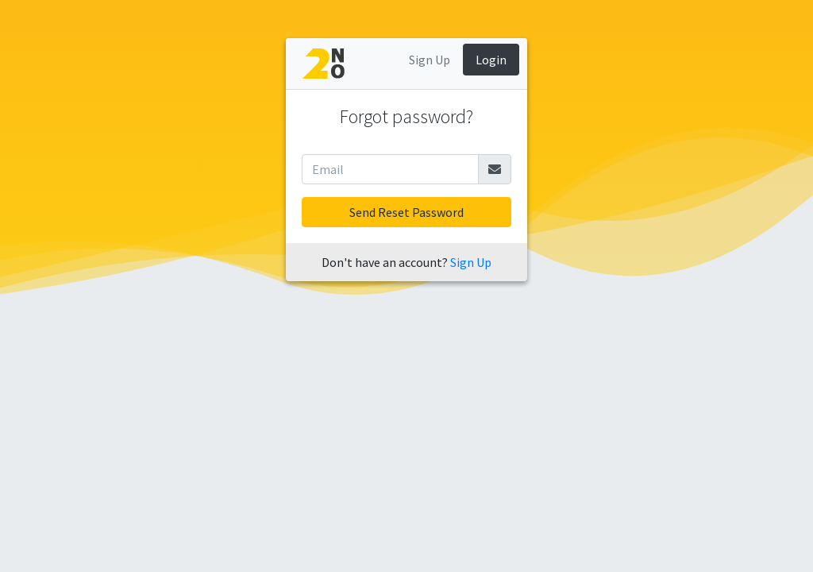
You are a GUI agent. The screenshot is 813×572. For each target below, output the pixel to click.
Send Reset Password (406, 212)
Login (491, 60)
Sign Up (429, 60)
